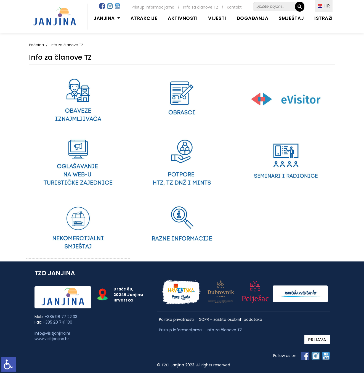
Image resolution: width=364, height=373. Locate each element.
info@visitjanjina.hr (52, 333)
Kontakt (234, 7)
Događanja (253, 18)
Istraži (323, 18)
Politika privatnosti (176, 319)
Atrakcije (144, 18)
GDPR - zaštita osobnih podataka (230, 319)
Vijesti (217, 18)
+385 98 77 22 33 (61, 316)
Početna (36, 44)
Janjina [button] (105, 18)
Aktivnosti (183, 18)
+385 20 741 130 (57, 322)
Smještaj (291, 18)
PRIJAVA (317, 340)
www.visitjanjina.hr (51, 339)
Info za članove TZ (200, 7)
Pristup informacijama (153, 7)
